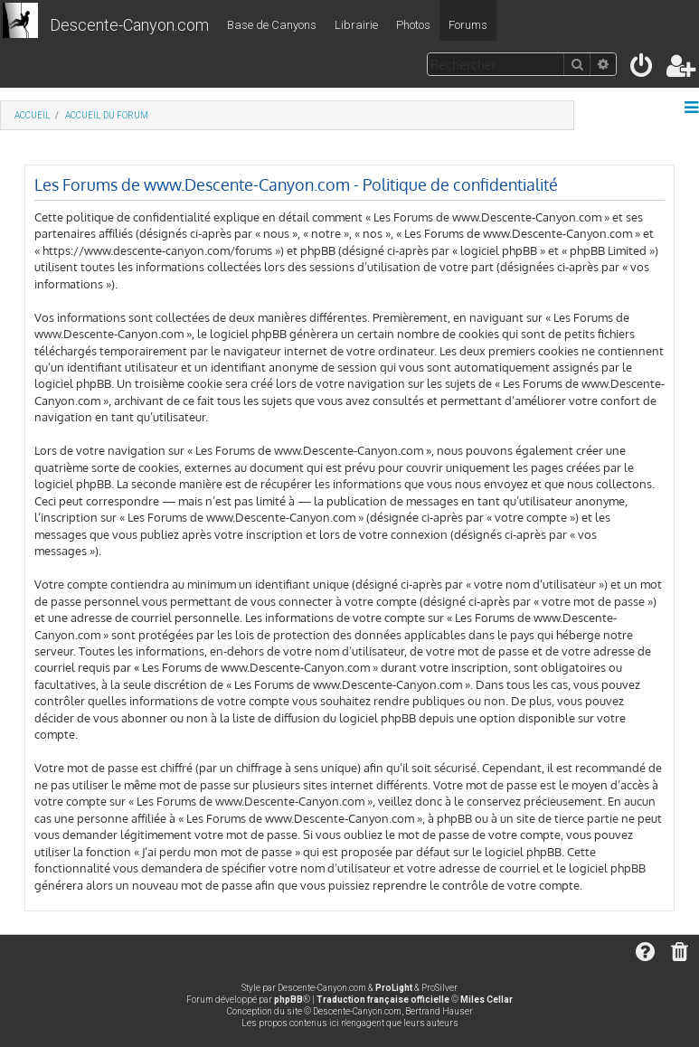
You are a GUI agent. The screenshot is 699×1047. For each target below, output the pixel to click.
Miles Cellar (486, 1000)
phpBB (288, 1000)
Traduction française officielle (382, 1000)
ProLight (393, 988)
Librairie (356, 25)
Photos (413, 25)
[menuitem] (642, 69)
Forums (468, 25)
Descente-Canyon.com (129, 24)
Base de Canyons (271, 25)
